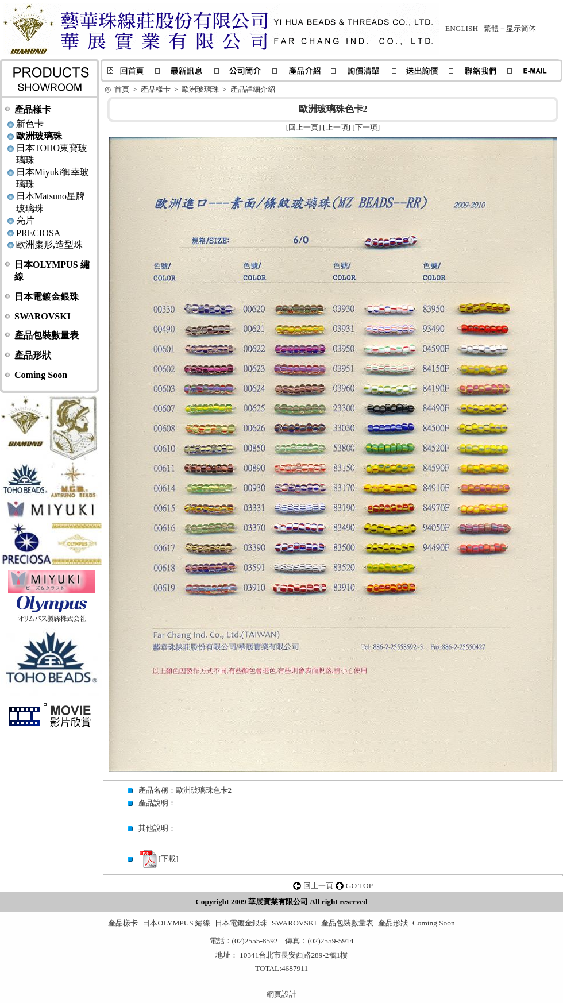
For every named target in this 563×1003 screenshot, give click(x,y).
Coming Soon (40, 375)
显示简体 (521, 28)
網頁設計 (281, 994)
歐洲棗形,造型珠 (49, 244)
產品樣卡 (32, 109)
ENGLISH (461, 28)
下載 (168, 858)
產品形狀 (32, 355)
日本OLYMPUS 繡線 (176, 923)
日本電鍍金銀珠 (46, 297)
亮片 (25, 220)
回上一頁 (303, 127)
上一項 (337, 127)
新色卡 (30, 124)
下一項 (366, 127)
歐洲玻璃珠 (39, 136)
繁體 (491, 28)
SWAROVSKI (42, 316)
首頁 (121, 89)
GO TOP (359, 885)
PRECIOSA (38, 233)
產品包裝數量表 (46, 335)
